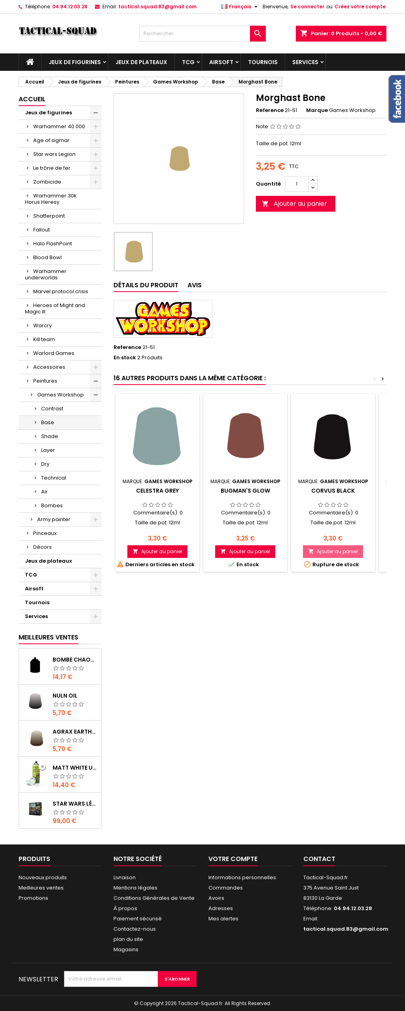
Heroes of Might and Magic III (55, 308)
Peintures (45, 381)
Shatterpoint (49, 216)
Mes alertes (223, 918)
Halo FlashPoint (52, 243)
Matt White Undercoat (75, 767)
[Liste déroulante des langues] (240, 6)
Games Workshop (60, 394)
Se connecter (307, 6)
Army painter (53, 519)
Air (44, 491)
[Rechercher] (202, 34)
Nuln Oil (65, 695)
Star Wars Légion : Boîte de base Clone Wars (75, 803)
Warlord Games (53, 353)
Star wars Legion (54, 154)
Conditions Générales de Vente (154, 898)
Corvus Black (333, 491)
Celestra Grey (157, 491)
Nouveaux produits (43, 877)
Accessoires (49, 367)
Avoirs (216, 898)
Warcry (42, 325)
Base (47, 422)
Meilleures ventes (41, 888)
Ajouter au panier (294, 203)
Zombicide (47, 182)
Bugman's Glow (245, 491)
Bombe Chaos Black (75, 659)
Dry (45, 464)
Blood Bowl (47, 257)
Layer (48, 450)
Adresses (220, 908)
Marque (317, 110)
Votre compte (232, 858)
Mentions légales (135, 888)
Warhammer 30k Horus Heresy (51, 199)
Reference (270, 110)
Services (305, 62)
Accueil (32, 99)
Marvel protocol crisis (60, 291)
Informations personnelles (242, 877)
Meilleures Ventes (48, 637)
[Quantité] (296, 184)
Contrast (52, 408)
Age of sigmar (51, 140)
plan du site (128, 939)
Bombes (52, 505)
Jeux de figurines (75, 62)
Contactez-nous (135, 929)
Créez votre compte (360, 6)
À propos (125, 908)
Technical (53, 478)
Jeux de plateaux (141, 62)
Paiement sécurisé (138, 918)
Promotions (33, 898)
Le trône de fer (51, 168)
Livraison (125, 877)
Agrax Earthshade (75, 731)
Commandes (225, 888)
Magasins (126, 949)
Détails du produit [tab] (146, 285)
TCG (188, 62)
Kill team (44, 339)
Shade (49, 436)
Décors (42, 547)
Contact (319, 858)
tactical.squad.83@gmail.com (157, 6)
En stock (125, 357)
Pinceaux (45, 533)
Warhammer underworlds (45, 274)
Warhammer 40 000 (59, 126)
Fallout (41, 229)
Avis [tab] (194, 285)
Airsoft (221, 62)
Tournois (263, 62)
